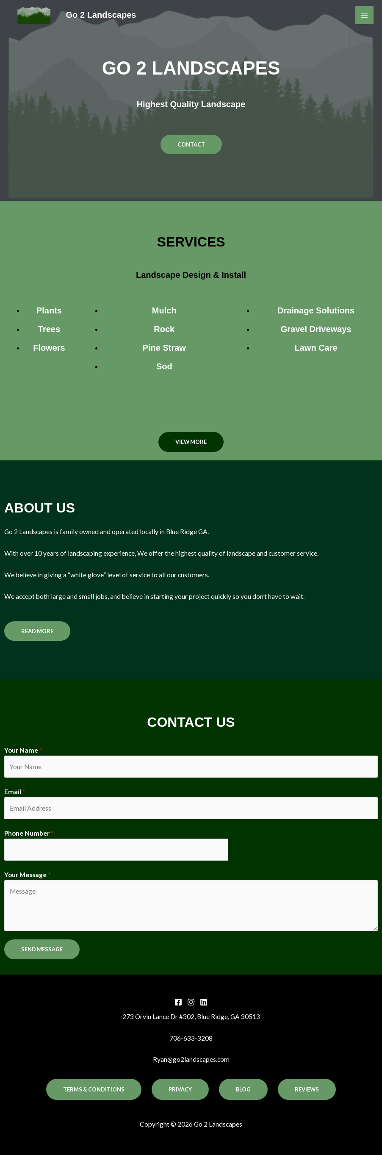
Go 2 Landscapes (101, 14)
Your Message (27, 874)
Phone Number (29, 833)
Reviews (307, 1089)
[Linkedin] (204, 1002)
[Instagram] (191, 1002)
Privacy (180, 1089)
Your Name (23, 750)
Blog (243, 1089)
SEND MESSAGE (42, 949)
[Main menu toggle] (364, 15)
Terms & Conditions (94, 1089)
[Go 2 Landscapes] (33, 15)
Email (14, 791)
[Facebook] (178, 1002)
